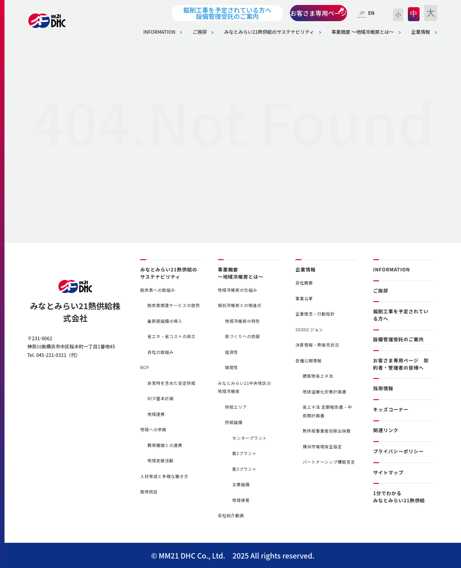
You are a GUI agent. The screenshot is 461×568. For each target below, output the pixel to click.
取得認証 (149, 492)
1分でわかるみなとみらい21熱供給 (399, 497)
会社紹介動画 (231, 515)
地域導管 (241, 500)
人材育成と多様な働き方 (164, 476)
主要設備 (241, 484)
